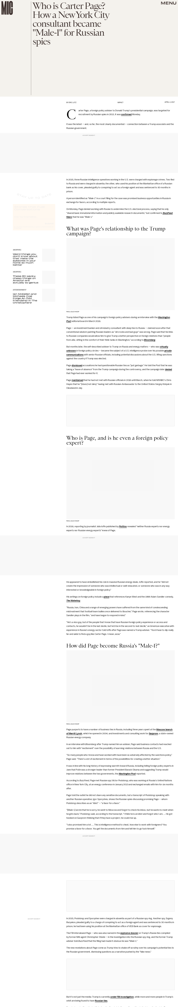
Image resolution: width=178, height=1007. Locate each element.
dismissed (77, 365)
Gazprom (153, 733)
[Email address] (34, 218)
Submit (49, 225)
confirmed (126, 114)
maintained (77, 380)
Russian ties (101, 1001)
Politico (123, 526)
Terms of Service (46, 229)
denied (168, 369)
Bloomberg (149, 340)
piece (106, 597)
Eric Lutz (72, 102)
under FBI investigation (122, 997)
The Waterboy (73, 600)
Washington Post (127, 774)
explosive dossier (129, 933)
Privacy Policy (17, 230)
